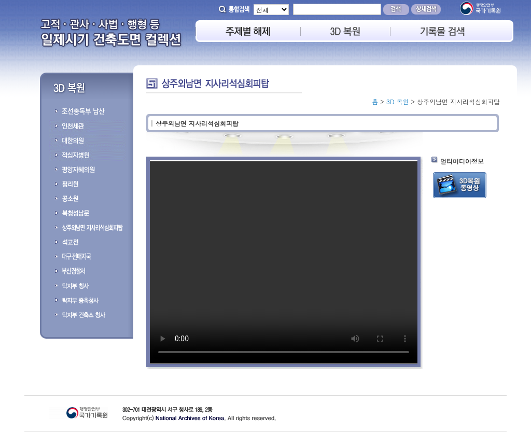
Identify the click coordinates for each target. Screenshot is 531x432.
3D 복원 (397, 101)
